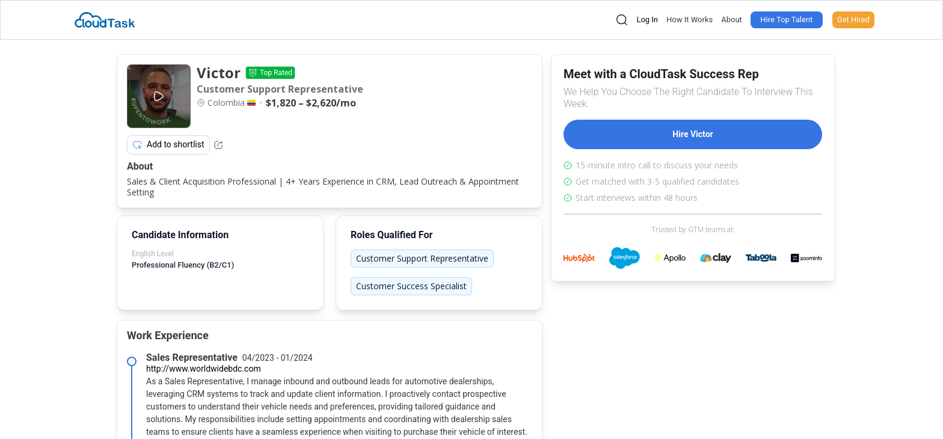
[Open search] (622, 20)
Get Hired (853, 19)
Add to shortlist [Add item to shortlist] (168, 145)
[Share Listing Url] (218, 145)
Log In (647, 19)
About (731, 19)
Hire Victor (692, 134)
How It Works (689, 19)
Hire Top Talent (786, 19)
